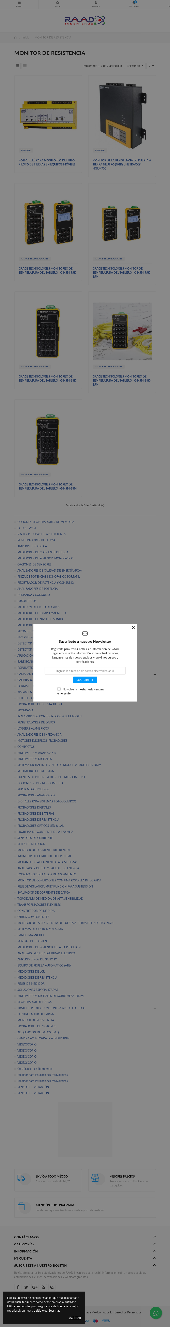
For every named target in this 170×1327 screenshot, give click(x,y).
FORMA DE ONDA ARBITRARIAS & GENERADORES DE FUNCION (60, 686)
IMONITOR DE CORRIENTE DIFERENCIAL (44, 856)
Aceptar (75, 1318)
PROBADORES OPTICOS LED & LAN (40, 825)
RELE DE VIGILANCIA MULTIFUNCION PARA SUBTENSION (55, 886)
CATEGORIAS (19, 2)
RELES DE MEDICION (31, 844)
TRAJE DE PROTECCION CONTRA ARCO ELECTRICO (51, 1008)
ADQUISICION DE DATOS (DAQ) (38, 1032)
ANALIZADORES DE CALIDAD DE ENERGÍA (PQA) (49, 570)
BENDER (26, 150)
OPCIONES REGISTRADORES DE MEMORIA (45, 522)
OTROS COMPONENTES (33, 916)
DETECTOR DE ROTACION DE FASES (41, 643)
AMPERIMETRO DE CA (32, 546)
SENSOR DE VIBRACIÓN (33, 1087)
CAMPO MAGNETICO (31, 935)
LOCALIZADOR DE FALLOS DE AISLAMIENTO (46, 874)
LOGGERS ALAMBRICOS (33, 728)
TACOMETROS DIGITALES (34, 637)
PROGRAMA (25, 710)
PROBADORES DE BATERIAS (36, 813)
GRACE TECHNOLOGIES (34, 258)
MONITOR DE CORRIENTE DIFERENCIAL (44, 850)
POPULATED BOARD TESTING (37, 667)
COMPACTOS (26, 746)
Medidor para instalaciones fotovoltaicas (42, 1074)
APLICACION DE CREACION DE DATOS (42, 655)
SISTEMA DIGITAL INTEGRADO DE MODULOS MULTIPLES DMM (59, 765)
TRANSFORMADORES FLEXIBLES (39, 904)
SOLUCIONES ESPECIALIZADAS (37, 989)
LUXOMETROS (26, 601)
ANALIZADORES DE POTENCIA (37, 588)
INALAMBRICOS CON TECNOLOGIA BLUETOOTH (49, 716)
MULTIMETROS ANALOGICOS (36, 752)
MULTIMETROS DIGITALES (34, 759)
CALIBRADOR (26, 680)
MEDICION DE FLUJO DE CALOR (38, 607)
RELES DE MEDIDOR (31, 983)
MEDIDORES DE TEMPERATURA (38, 625)
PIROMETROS (26, 631)
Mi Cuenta (96, 2)
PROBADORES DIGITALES (34, 807)
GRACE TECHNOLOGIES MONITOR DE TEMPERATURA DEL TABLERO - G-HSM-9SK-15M (122, 272)
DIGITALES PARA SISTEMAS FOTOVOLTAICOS (47, 801)
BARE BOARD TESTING (32, 661)
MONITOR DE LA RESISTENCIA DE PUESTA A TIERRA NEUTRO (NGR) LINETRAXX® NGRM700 (122, 164)
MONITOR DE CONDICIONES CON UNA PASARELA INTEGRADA (59, 880)
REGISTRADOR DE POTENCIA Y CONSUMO (45, 582)
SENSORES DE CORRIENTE (35, 838)
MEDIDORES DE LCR (31, 971)
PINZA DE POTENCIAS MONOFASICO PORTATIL (48, 576)
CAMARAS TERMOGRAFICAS (36, 673)
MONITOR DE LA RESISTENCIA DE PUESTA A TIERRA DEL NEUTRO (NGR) (65, 923)
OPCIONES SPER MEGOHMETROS (40, 783)
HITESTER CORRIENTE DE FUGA (38, 698)
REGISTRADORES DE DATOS (36, 722)
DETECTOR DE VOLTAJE (33, 649)
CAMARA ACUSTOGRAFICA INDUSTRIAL (43, 1038)
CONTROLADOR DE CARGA (35, 1014)
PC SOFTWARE (27, 528)
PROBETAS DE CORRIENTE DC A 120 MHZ (45, 831)
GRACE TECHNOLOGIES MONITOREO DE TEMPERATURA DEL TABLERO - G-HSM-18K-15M (122, 380)
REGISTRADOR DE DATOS (34, 1002)
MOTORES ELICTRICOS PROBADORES (42, 740)
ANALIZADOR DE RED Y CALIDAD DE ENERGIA (48, 868)
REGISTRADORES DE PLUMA (36, 540)
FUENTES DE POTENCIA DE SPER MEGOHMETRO (51, 777)
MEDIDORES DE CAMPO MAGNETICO (42, 613)
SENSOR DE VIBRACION (33, 1093)
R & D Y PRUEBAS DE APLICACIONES (41, 534)
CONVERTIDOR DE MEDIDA (36, 910)
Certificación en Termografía (34, 1068)
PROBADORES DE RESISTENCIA (38, 819)
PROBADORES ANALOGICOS (36, 795)
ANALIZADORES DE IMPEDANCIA (39, 734)
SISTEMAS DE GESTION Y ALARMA (40, 929)
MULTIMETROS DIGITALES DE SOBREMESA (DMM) (50, 995)
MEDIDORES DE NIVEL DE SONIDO (40, 619)
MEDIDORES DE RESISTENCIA (37, 977)
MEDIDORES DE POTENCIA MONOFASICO (45, 558)
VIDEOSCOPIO (26, 1044)
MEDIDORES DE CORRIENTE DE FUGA (42, 552)
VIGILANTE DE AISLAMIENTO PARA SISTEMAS (47, 862)
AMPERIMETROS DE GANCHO (37, 959)
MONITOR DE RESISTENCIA (35, 1020)
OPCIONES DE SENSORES (34, 564)
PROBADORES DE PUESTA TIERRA (39, 704)
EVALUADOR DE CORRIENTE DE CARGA (43, 892)
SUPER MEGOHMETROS (33, 789)
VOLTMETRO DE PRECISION (35, 771)
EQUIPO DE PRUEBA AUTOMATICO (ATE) (44, 965)
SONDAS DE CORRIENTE (33, 941)
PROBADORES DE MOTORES (36, 1026)
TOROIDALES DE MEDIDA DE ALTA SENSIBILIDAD (50, 898)
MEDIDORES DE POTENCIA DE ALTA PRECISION (49, 947)
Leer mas (54, 1310)
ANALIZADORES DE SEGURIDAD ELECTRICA (46, 953)
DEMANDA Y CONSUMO (33, 594)
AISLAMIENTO (26, 692)
